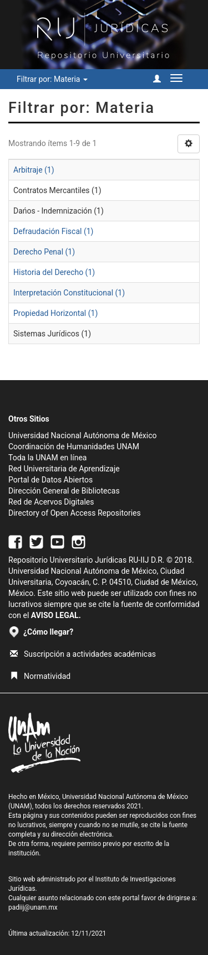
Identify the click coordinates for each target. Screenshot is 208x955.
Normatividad (40, 676)
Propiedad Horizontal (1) (55, 313)
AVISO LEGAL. (56, 615)
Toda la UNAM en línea (47, 457)
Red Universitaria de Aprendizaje (64, 468)
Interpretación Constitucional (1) (69, 292)
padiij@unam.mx (33, 907)
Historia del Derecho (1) (54, 272)
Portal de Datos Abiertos (50, 479)
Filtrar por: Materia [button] (52, 79)
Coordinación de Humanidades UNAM (73, 446)
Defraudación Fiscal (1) (53, 231)
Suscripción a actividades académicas (83, 654)
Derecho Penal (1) (44, 251)
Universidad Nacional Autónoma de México (82, 435)
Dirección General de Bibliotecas (64, 490)
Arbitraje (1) (33, 169)
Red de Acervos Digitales (51, 501)
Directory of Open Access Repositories (74, 512)
